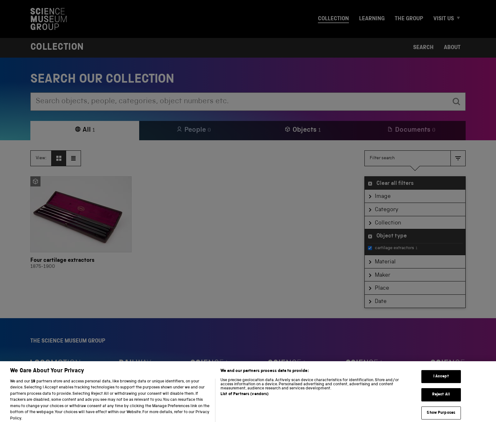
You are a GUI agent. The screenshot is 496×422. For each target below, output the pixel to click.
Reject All (441, 398)
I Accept (441, 380)
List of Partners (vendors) (244, 398)
